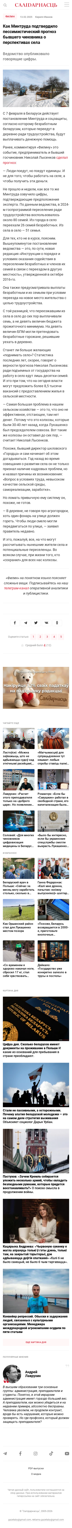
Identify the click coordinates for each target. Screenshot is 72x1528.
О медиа (36, 1474)
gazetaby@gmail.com (19, 1519)
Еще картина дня (36, 1342)
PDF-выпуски (36, 1468)
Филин (10, 16)
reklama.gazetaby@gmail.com (48, 1519)
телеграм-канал (16, 588)
